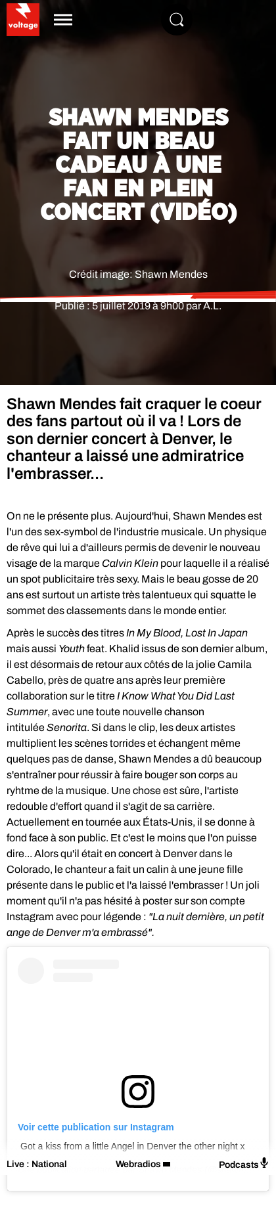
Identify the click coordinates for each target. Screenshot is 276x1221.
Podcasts (244, 1163)
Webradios (138, 1164)
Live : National (37, 1164)
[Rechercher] (177, 19)
